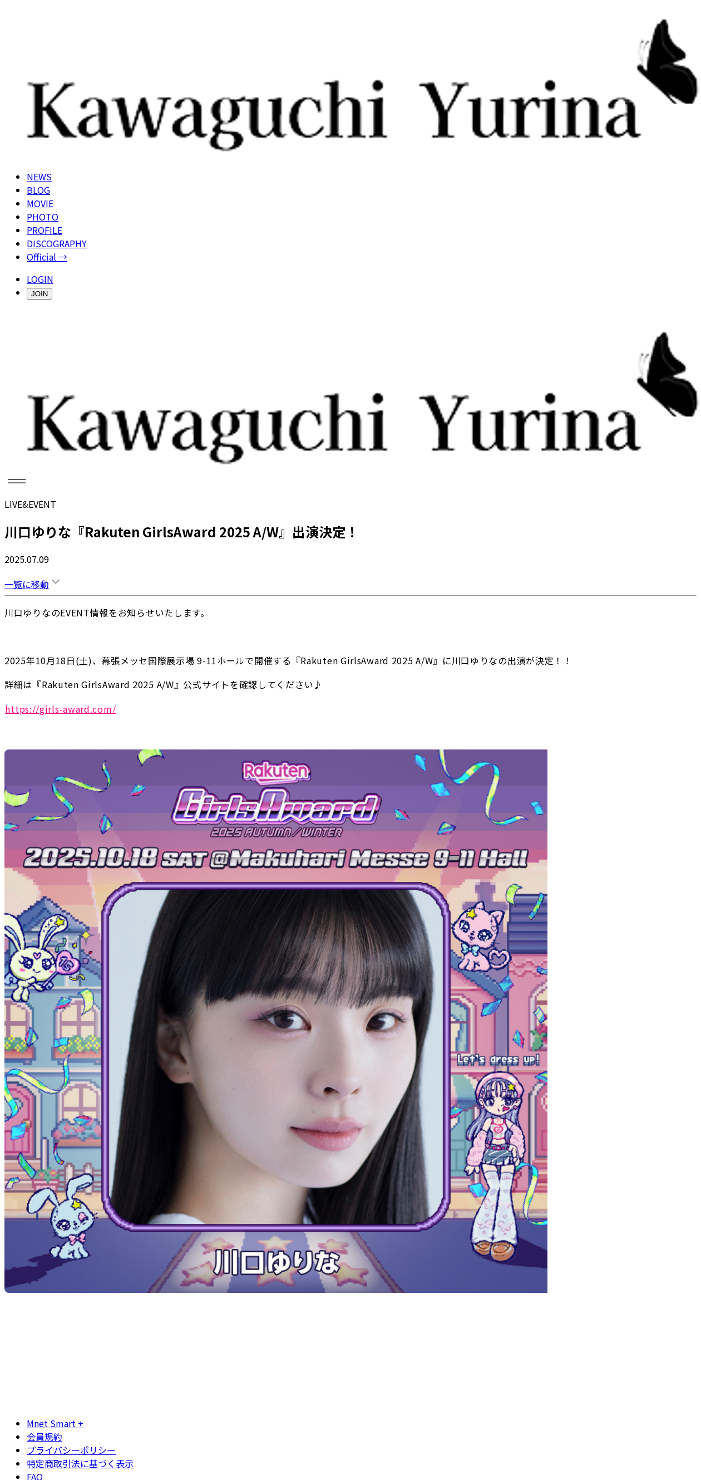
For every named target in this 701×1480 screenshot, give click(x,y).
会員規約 (44, 1436)
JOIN (39, 294)
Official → (47, 256)
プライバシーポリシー (71, 1450)
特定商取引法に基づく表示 (80, 1463)
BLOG (38, 190)
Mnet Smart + (55, 1423)
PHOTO (42, 216)
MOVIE (40, 203)
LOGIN (40, 279)
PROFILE (44, 230)
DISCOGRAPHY (57, 243)
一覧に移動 (33, 584)
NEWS (39, 176)
